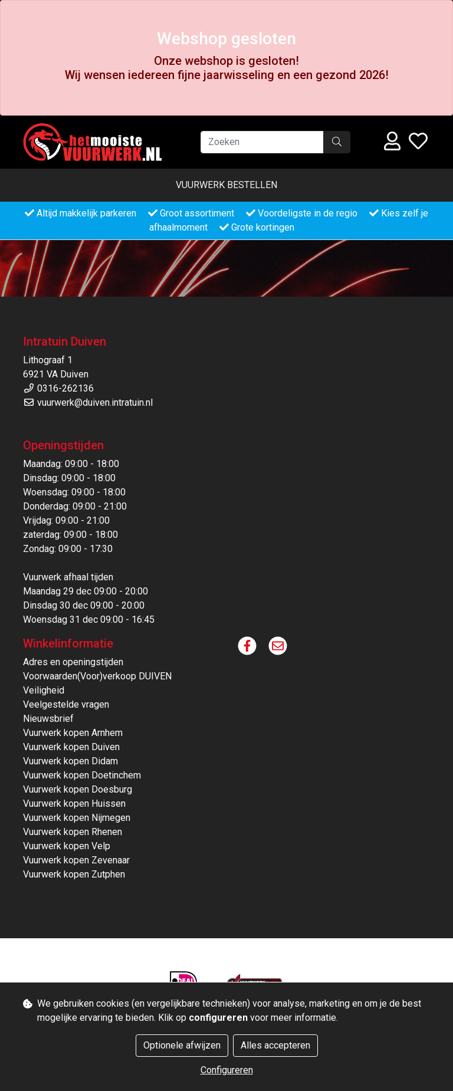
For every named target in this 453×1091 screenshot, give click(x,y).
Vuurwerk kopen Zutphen (74, 874)
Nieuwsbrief (48, 718)
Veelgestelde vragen (66, 704)
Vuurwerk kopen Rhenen (72, 831)
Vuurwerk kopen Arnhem (73, 732)
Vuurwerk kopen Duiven (71, 746)
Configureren (227, 1070)
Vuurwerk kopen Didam (70, 761)
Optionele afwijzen (182, 1045)
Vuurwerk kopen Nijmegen (76, 817)
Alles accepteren (275, 1045)
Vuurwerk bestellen (226, 184)
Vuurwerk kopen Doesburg (77, 789)
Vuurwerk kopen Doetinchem (82, 775)
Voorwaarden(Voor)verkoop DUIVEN (97, 676)
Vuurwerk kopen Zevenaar (76, 860)
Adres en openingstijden (73, 662)
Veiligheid (43, 690)
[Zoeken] (262, 142)
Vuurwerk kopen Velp (66, 846)
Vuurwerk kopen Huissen (74, 803)
